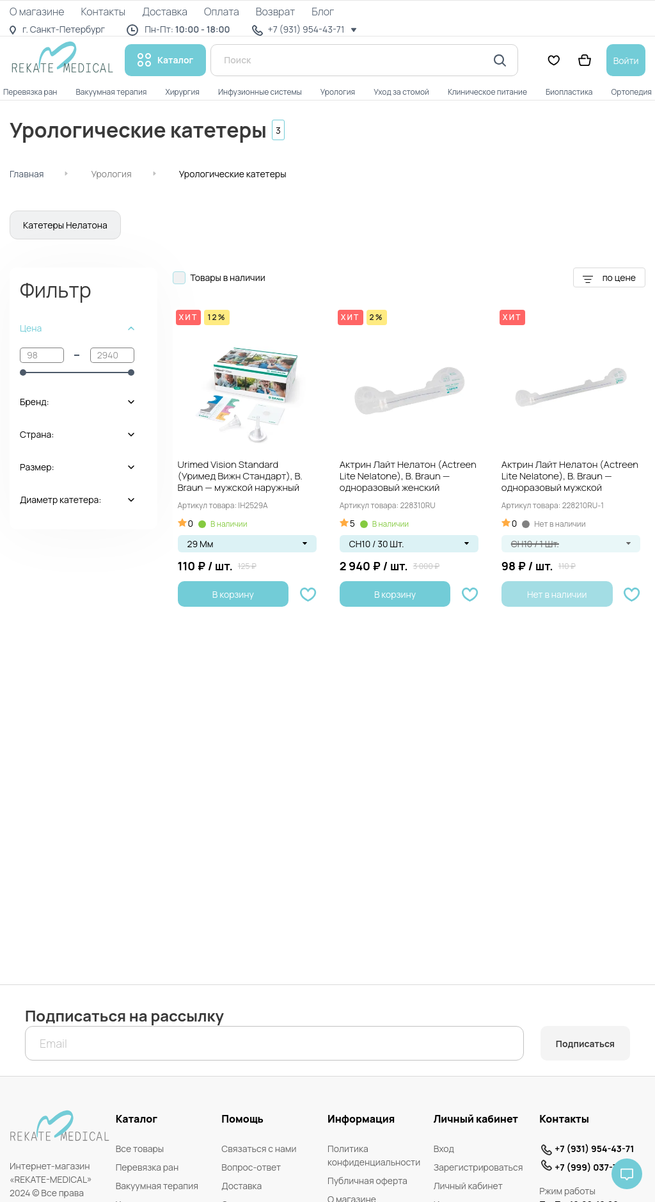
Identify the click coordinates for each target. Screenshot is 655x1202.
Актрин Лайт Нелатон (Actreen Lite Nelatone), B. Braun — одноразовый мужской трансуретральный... (569, 477)
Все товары (140, 1148)
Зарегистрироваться (478, 1167)
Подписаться (585, 1044)
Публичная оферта (367, 1180)
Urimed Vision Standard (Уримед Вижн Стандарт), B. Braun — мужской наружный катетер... (240, 477)
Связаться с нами (258, 1148)
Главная (26, 174)
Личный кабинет (468, 1186)
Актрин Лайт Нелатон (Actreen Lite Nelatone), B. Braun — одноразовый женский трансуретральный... (408, 477)
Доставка (241, 1186)
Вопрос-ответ (251, 1167)
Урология (111, 174)
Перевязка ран (147, 1167)
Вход (444, 1148)
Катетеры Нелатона (65, 225)
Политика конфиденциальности (374, 1155)
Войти (626, 60)
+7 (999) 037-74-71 (595, 1167)
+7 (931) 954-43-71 (594, 1148)
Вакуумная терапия (157, 1186)
